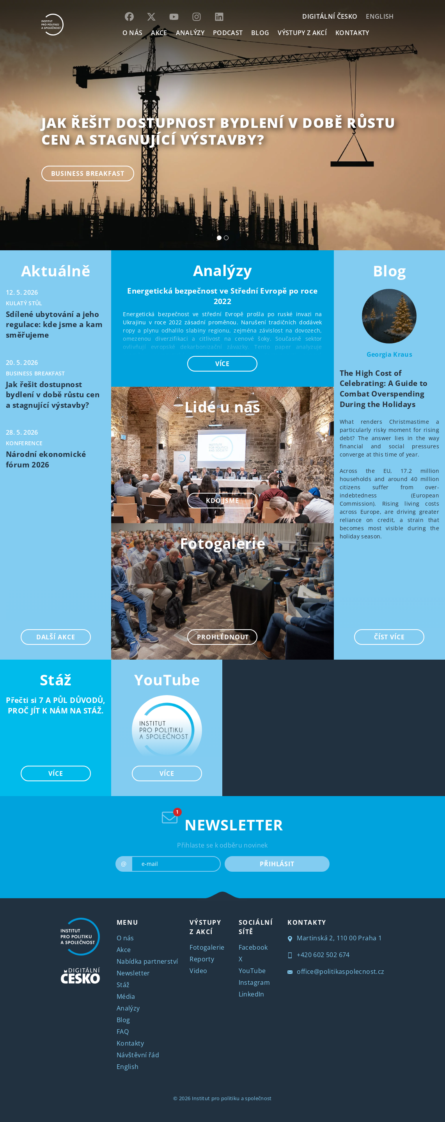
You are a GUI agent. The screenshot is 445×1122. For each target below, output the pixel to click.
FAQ (123, 1031)
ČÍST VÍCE (389, 637)
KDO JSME (222, 500)
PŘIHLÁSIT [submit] (277, 864)
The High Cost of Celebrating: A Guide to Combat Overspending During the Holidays (384, 388)
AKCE (159, 32)
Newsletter (133, 973)
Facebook (253, 947)
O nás (125, 938)
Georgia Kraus (389, 354)
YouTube (167, 679)
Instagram (254, 982)
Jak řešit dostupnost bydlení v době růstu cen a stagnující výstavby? (218, 131)
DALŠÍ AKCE (55, 637)
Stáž (123, 984)
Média (126, 996)
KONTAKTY (352, 32)
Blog (389, 270)
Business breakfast (87, 173)
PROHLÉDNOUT (223, 637)
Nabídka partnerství (147, 961)
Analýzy (190, 32)
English (380, 16)
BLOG (260, 32)
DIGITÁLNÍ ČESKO (329, 16)
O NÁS (132, 32)
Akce (124, 949)
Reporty (202, 959)
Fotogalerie (207, 947)
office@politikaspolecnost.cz (336, 971)
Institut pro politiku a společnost (232, 1098)
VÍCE (55, 773)
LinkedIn (251, 994)
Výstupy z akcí (302, 32)
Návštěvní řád (138, 1055)
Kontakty (130, 1043)
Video (198, 970)
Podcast (228, 32)
